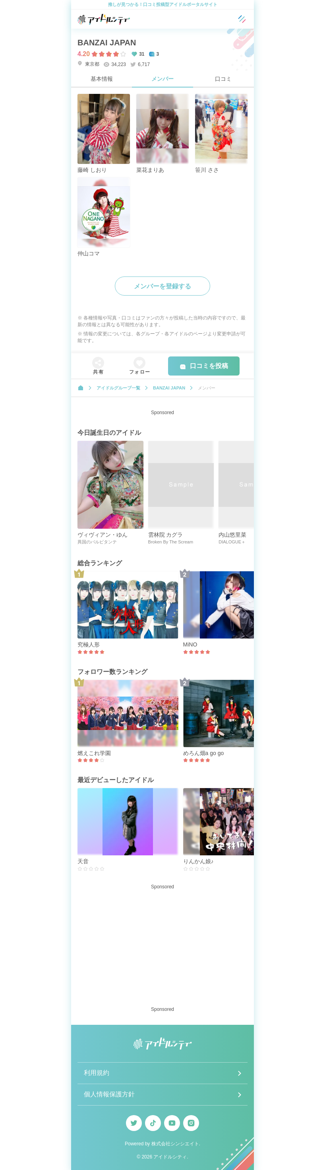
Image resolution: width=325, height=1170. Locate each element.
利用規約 (96, 1072)
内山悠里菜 (232, 534)
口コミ (223, 79)
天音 (83, 861)
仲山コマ (88, 253)
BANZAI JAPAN (106, 42)
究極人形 (88, 644)
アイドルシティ (170, 1157)
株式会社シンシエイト (175, 1144)
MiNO (190, 644)
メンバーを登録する (162, 286)
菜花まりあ (150, 170)
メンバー (162, 79)
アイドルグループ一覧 (118, 387)
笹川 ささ (207, 170)
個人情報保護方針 (109, 1094)
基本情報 (102, 79)
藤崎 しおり (92, 170)
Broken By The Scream (170, 541)
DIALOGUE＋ (232, 541)
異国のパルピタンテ (97, 541)
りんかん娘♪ (198, 861)
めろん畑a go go (203, 753)
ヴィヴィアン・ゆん (102, 534)
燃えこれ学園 (94, 753)
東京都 (88, 64)
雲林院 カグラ (165, 534)
